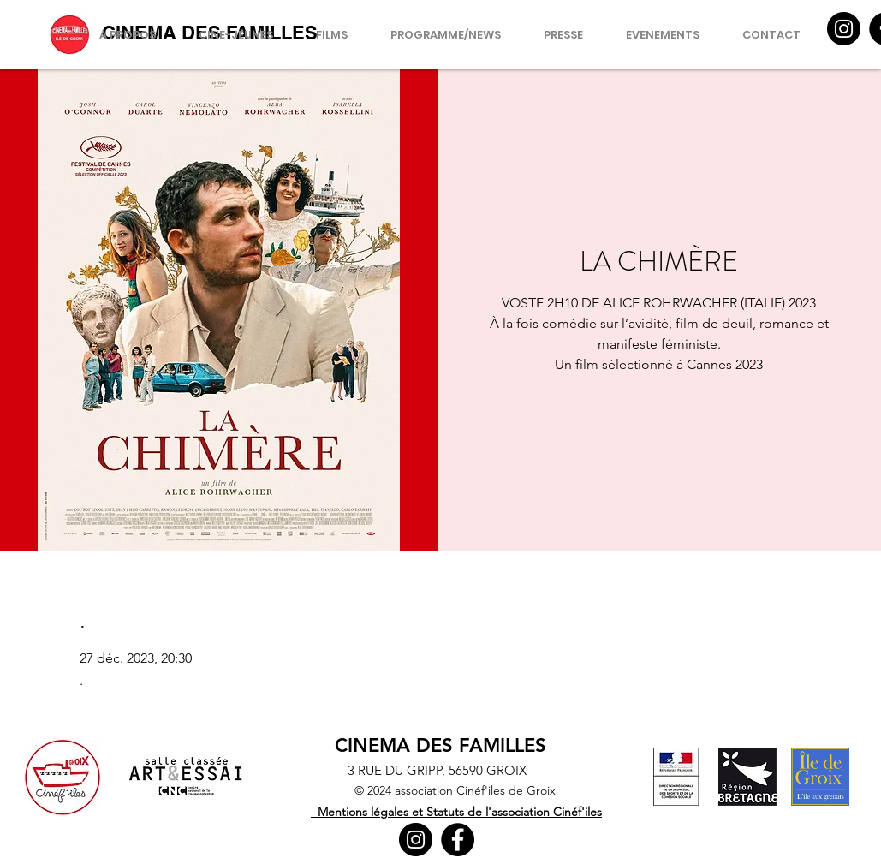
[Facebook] (457, 839)
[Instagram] (843, 28)
